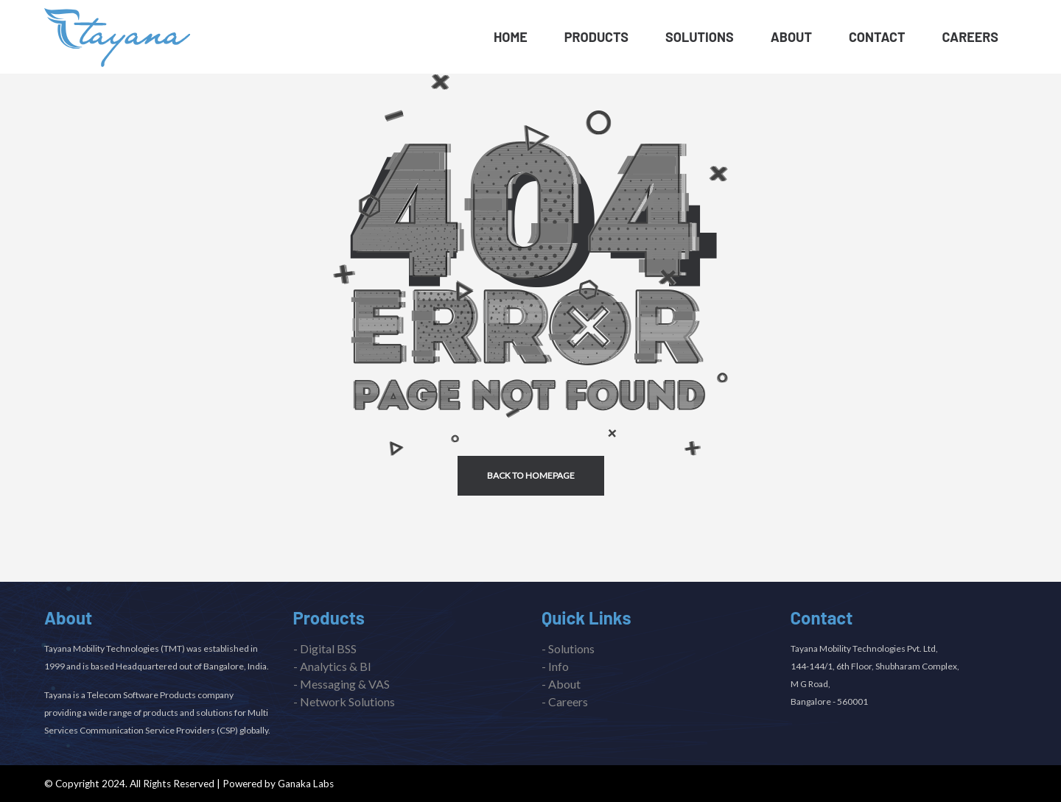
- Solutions (568, 648)
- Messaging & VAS (341, 684)
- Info (555, 666)
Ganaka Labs (306, 783)
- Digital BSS (325, 648)
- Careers (565, 701)
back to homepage (531, 475)
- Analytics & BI (332, 666)
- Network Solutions (344, 701)
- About (561, 684)
